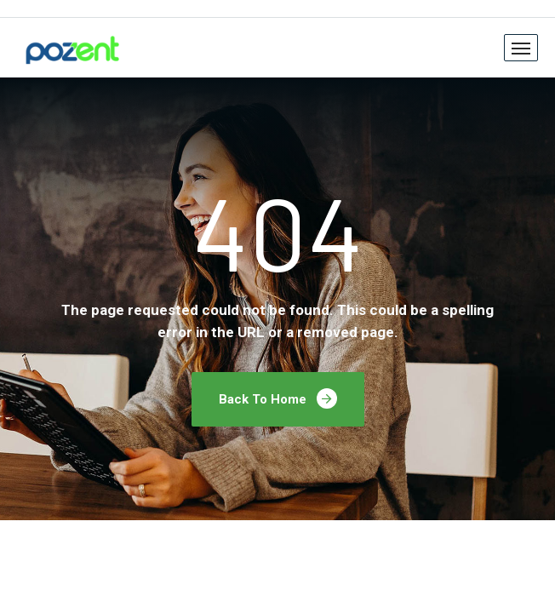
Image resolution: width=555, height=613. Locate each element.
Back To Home (278, 398)
